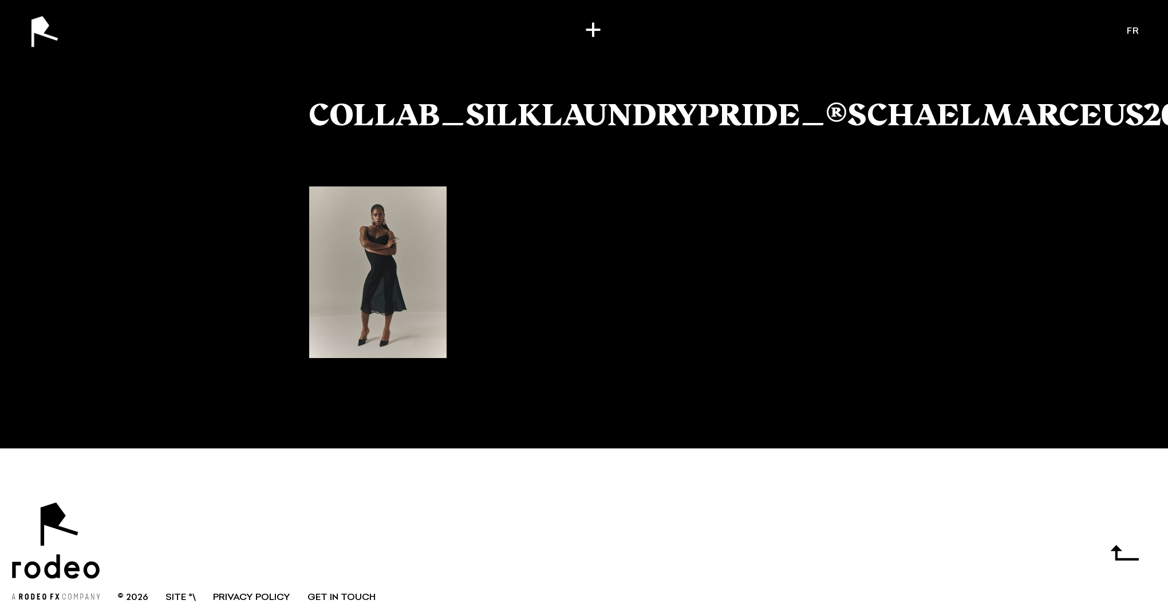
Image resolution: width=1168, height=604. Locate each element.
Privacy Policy (251, 597)
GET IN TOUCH (341, 597)
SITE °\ (180, 597)
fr (1133, 31)
